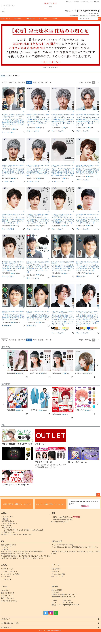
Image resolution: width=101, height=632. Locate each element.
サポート (4, 586)
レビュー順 (48, 82)
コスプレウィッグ (7, 569)
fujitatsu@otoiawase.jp (66, 545)
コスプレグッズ (6, 579)
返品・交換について (7, 598)
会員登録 (76, 2)
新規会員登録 (55, 569)
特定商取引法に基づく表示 (10, 623)
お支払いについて (7, 595)
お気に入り (30, 18)
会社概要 (55, 586)
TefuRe (9, 76)
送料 (53, 513)
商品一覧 (17, 18)
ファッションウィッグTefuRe (10, 574)
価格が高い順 (22, 82)
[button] (98, 82)
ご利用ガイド (85, 2)
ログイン (69, 2)
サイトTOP (5, 18)
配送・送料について (7, 593)
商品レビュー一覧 (57, 577)
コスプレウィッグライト (9, 571)
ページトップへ (98, 495)
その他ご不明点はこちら (9, 601)
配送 (2, 541)
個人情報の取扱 (6, 627)
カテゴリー (5, 565)
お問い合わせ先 (57, 541)
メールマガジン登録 (58, 574)
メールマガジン (95, 2)
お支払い (4, 513)
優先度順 (40, 82)
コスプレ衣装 (5, 577)
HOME (3, 76)
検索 (99, 18)
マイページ (43, 18)
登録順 (35, 82)
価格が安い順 (12, 82)
